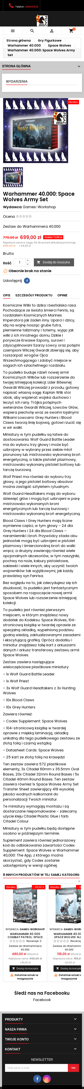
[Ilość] (19, 262)
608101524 (31, 6)
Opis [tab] (6, 295)
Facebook (42, 999)
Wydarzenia (16, 81)
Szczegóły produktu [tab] (33, 295)
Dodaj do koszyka (53, 262)
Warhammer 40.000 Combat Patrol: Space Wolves (25, 937)
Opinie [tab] (62, 295)
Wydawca (12, 206)
